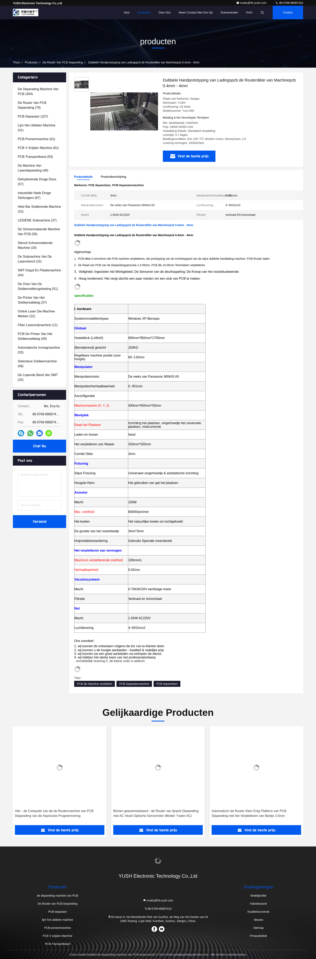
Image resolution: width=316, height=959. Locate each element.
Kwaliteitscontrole (258, 911)
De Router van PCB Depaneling (63, 62)
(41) (36, 128)
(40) (35, 336)
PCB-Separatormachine (134, 683)
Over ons (164, 12)
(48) (37, 364)
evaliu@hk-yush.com (251, 2)
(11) (38, 325)
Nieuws (258, 919)
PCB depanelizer (167, 683)
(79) (32, 105)
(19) (35, 245)
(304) (38, 91)
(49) (33, 168)
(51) (38, 286)
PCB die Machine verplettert (94, 683)
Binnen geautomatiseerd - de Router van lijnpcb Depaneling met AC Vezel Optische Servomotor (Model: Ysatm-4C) (156, 813)
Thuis (16, 62)
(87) (34, 195)
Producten (144, 12)
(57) (37, 182)
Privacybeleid (258, 935)
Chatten (288, 12)
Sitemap (258, 927)
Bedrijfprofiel (258, 895)
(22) (36, 314)
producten (31, 62)
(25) (38, 377)
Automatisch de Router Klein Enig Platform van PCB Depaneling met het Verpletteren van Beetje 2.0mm (249, 813)
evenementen (229, 12)
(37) (37, 220)
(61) (36, 139)
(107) (33, 116)
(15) (39, 209)
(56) (39, 231)
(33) (39, 350)
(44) (39, 273)
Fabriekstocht (258, 903)
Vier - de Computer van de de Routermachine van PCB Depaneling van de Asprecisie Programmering (54, 813)
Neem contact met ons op (196, 12)
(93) (35, 156)
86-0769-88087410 (289, 2)
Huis (127, 12)
